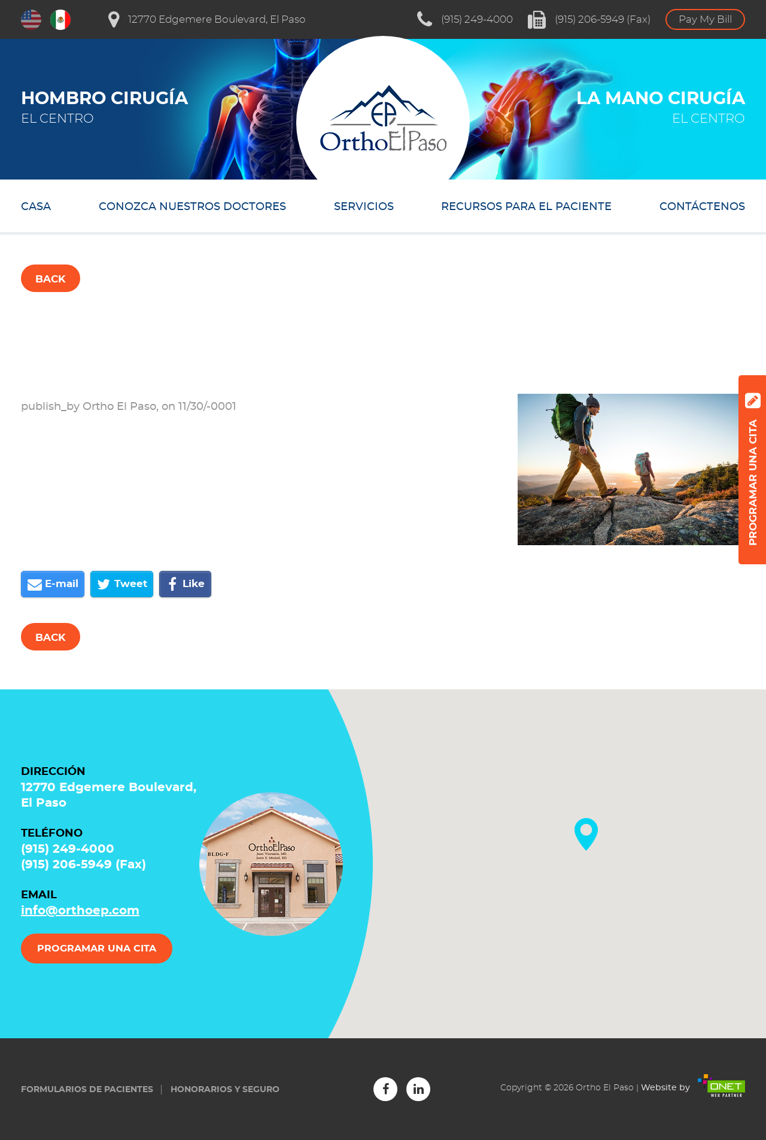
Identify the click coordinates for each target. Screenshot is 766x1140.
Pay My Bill (705, 19)
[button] (586, 834)
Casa (36, 207)
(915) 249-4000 (465, 19)
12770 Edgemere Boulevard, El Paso (207, 19)
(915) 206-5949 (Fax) (589, 20)
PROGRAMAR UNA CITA (96, 948)
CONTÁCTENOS (702, 207)
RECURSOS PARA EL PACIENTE (526, 207)
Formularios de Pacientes (87, 1090)
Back (50, 279)
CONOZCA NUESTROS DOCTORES (192, 207)
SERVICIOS (364, 207)
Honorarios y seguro (225, 1090)
